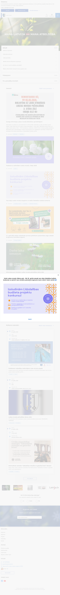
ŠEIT (55, 280)
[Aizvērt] (58, 275)
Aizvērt (30, 319)
